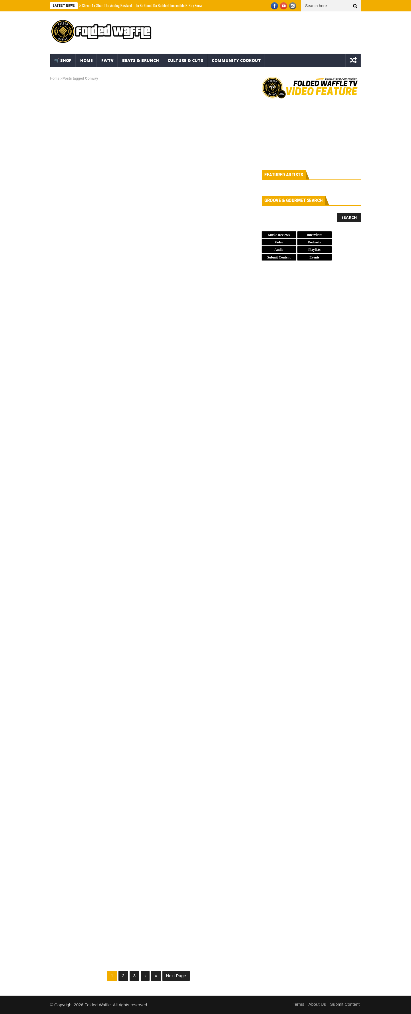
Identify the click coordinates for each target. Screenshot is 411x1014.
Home (86, 60)
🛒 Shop (63, 60)
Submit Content (345, 1004)
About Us (317, 1004)
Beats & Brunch (140, 60)
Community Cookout (236, 60)
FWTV (107, 60)
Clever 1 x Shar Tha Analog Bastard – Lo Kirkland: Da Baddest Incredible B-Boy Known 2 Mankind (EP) (154, 5)
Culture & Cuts (185, 60)
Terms (298, 1004)
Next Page (176, 975)
